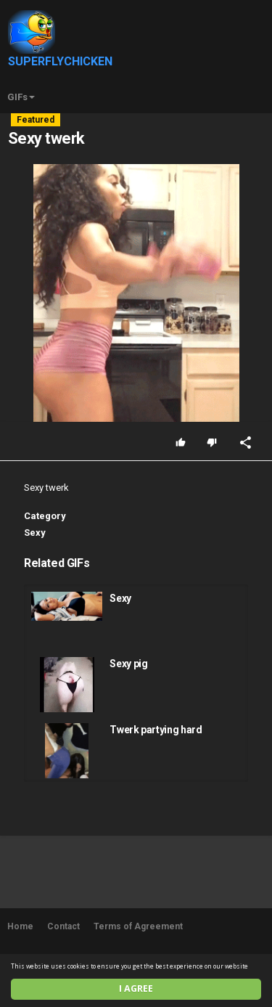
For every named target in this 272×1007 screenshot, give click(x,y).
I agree (136, 988)
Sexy (35, 532)
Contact (63, 926)
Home (20, 926)
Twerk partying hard (156, 729)
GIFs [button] (21, 96)
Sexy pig (128, 663)
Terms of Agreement (138, 926)
